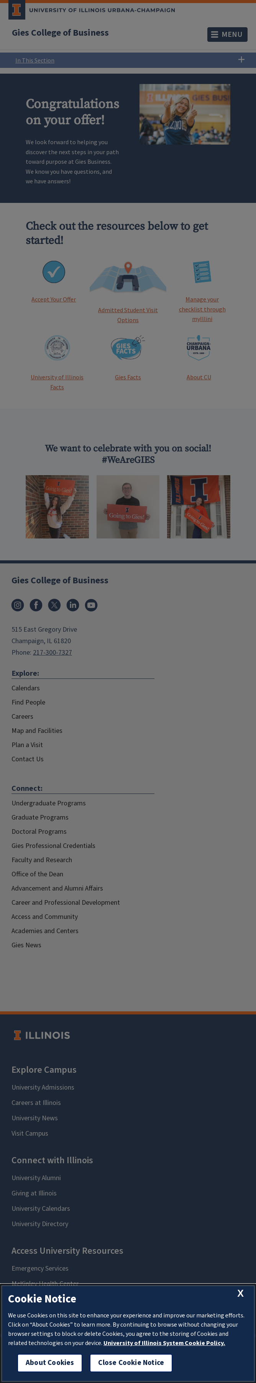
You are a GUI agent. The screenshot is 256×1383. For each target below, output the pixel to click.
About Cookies (50, 1363)
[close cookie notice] (240, 1293)
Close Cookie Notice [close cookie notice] (131, 1363)
